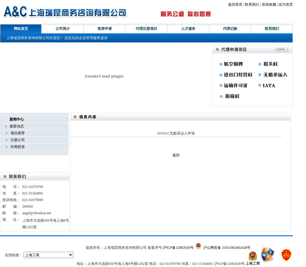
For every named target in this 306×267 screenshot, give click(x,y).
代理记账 (230, 29)
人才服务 (188, 29)
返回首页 (235, 4)
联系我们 (252, 4)
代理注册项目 (146, 29)
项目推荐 (17, 133)
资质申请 (104, 29)
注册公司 (17, 140)
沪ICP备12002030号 (178, 248)
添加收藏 (269, 4)
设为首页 (286, 4)
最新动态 (17, 126)
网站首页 (21, 29)
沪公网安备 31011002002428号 (223, 248)
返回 (176, 155)
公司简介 (63, 29)
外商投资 (17, 147)
